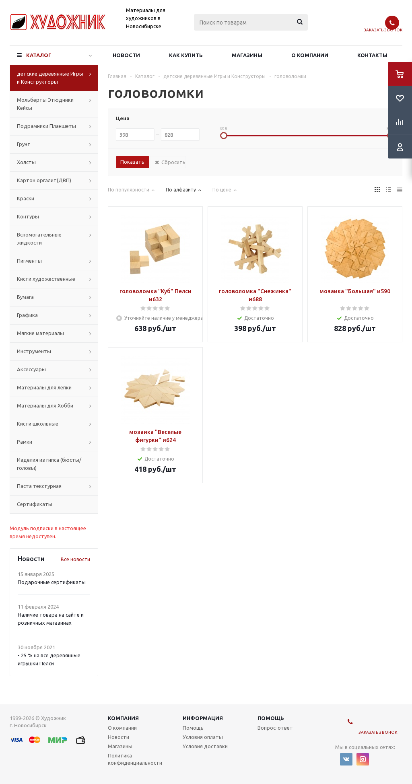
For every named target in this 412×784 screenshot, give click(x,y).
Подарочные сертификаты (52, 582)
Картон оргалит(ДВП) (44, 180)
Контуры (28, 216)
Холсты (26, 162)
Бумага (25, 297)
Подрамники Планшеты (46, 126)
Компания (123, 718)
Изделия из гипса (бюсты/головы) (49, 464)
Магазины (247, 55)
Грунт (24, 144)
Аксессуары (31, 369)
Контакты (372, 55)
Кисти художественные (46, 279)
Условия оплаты (203, 737)
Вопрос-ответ (275, 727)
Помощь (271, 718)
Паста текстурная (39, 486)
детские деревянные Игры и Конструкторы (50, 77)
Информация (203, 718)
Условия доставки (205, 746)
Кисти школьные (37, 423)
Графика (27, 315)
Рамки (24, 441)
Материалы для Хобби (45, 405)
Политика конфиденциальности (135, 759)
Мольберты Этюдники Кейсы (45, 104)
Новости (126, 55)
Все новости (75, 559)
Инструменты (34, 351)
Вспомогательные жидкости (39, 238)
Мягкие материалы (40, 333)
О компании (309, 55)
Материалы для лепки (44, 387)
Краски (25, 198)
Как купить (186, 55)
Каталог (39, 55)
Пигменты (29, 260)
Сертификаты (34, 504)
